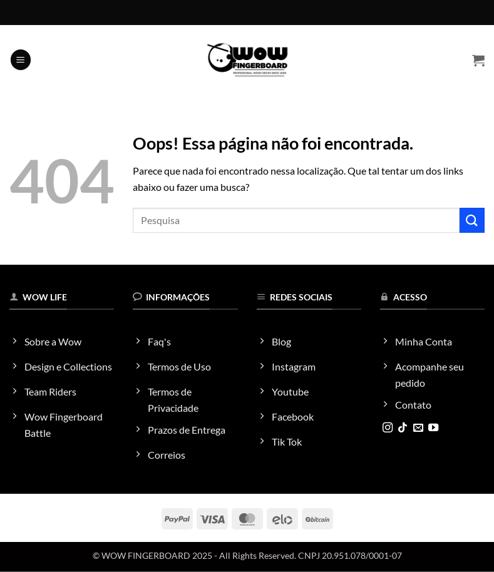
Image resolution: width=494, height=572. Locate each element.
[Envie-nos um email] (418, 428)
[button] (21, 59)
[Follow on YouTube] (433, 428)
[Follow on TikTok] (403, 428)
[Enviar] (472, 220)
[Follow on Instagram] (388, 428)
